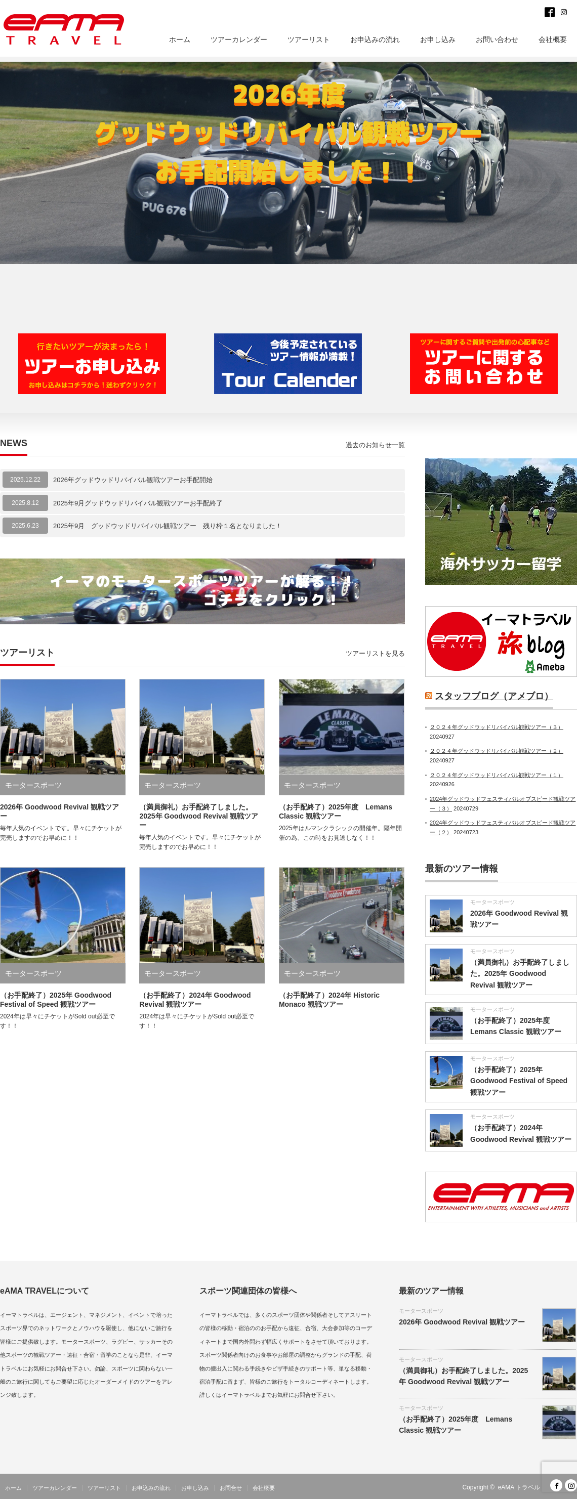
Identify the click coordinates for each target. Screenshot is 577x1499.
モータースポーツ (33, 785)
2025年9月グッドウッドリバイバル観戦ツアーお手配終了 (138, 503)
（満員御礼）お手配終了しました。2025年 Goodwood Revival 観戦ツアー (198, 816)
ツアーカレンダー (239, 39)
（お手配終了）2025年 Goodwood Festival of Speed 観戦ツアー (518, 1080)
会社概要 (553, 39)
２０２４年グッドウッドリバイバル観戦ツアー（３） (496, 727)
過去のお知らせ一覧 (375, 445)
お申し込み (438, 39)
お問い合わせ (497, 39)
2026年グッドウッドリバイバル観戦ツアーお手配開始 (133, 480)
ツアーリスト (308, 39)
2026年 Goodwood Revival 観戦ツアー (462, 1322)
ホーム (179, 39)
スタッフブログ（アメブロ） (494, 696)
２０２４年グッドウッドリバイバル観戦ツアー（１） (496, 775)
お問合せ (231, 1488)
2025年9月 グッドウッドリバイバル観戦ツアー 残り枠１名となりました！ (167, 526)
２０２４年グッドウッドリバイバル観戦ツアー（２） (496, 751)
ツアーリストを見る (375, 653)
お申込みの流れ (375, 39)
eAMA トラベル (519, 1487)
